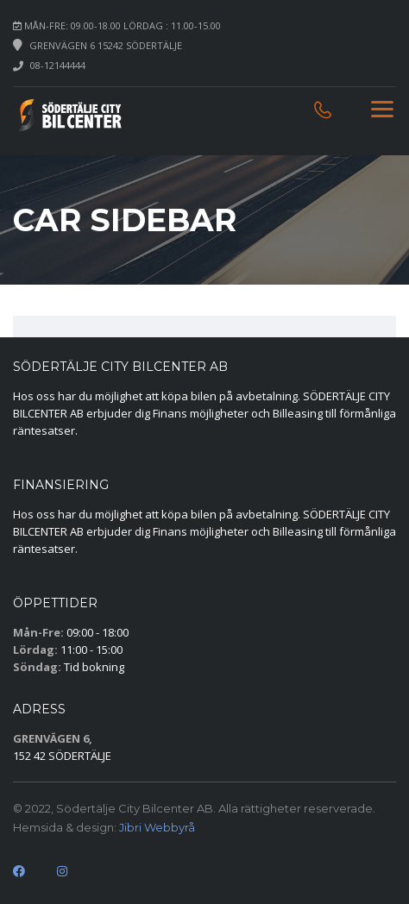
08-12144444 (57, 65)
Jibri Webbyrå (157, 827)
